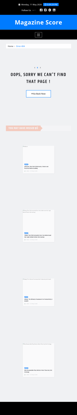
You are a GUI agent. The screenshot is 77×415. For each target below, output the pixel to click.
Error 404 (20, 46)
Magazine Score (38, 22)
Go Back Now (38, 93)
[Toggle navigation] (38, 34)
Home (10, 46)
